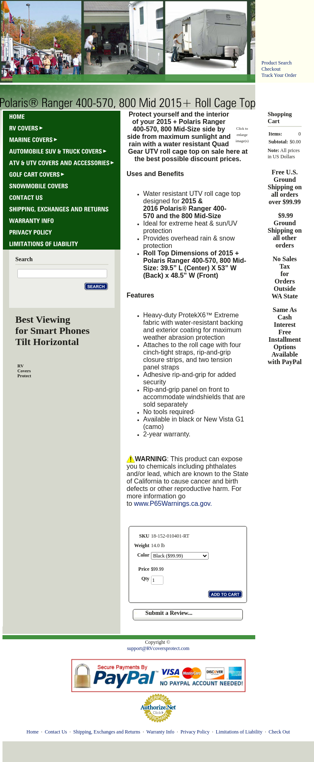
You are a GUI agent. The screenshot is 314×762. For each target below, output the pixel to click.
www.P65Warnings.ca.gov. (173, 503)
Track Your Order (279, 75)
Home (32, 732)
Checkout (270, 69)
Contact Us (56, 732)
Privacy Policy (194, 732)
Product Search (276, 63)
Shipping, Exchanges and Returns (106, 732)
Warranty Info (160, 732)
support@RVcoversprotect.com (158, 648)
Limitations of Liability (239, 732)
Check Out (279, 732)
